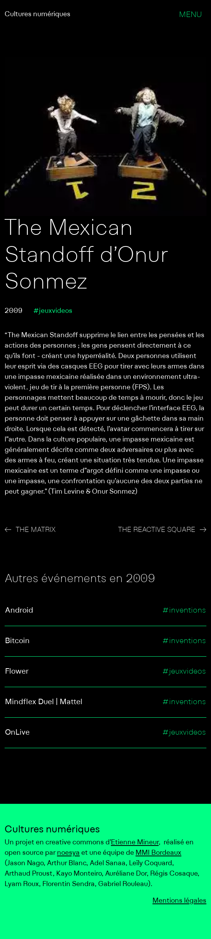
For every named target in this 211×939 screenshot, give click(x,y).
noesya (68, 853)
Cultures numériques (37, 14)
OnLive (17, 732)
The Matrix (35, 530)
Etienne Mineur (135, 842)
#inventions (184, 610)
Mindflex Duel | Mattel (43, 702)
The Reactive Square (156, 530)
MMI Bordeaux (158, 853)
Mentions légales (179, 901)
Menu (190, 15)
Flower (16, 671)
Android (19, 610)
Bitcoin (17, 641)
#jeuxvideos (52, 311)
